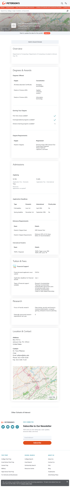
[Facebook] (7, 427)
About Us (50, 459)
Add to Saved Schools (35, 42)
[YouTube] (12, 427)
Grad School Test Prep (7, 462)
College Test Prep (6, 459)
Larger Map (5, 29)
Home (2, 7)
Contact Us (51, 462)
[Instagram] (17, 427)
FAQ (49, 465)
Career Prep (4, 465)
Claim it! (47, 33)
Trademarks (51, 471)
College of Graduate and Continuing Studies (48, 7)
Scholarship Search (30, 465)
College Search (29, 459)
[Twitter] (3, 427)
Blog (49, 468)
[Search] (62, 3)
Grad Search (28, 462)
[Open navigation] (66, 3)
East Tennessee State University (25, 7)
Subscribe (37, 443)
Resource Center (29, 468)
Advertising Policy (53, 475)
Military (3, 468)
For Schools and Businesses (9, 475)
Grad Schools (10, 7)
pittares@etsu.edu (23, 355)
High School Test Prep (7, 471)
